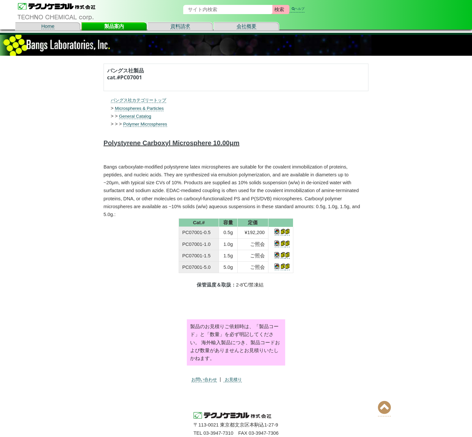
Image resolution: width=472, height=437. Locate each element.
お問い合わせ (206, 379)
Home (47, 26)
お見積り (237, 379)
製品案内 (114, 26)
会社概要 (246, 26)
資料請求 (180, 26)
